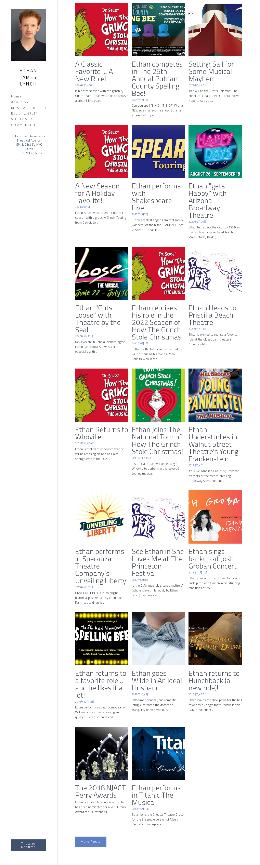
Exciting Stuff (24, 113)
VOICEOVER (21, 119)
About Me (20, 101)
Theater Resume (28, 845)
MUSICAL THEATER (28, 107)
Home (16, 96)
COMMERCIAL (23, 124)
